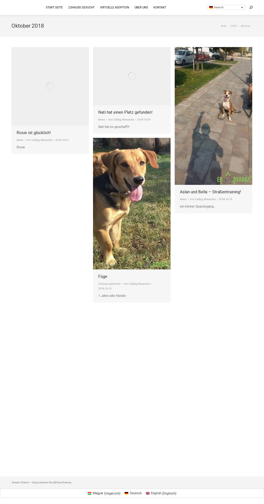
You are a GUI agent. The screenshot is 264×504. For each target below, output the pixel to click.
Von (39, 140)
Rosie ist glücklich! (33, 132)
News (19, 140)
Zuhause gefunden (109, 283)
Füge (102, 276)
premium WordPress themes (54, 482)
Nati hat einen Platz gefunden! (125, 112)
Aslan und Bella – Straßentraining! (210, 191)
